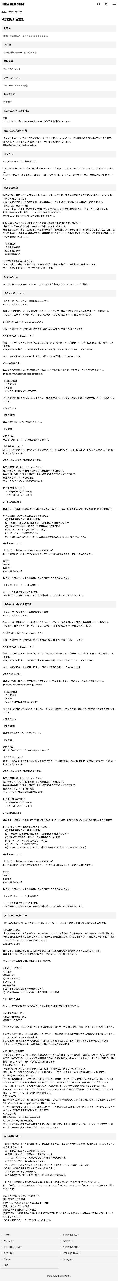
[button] (98, 4)
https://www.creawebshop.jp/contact (24, 374)
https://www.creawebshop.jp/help (19, 145)
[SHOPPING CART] (105, 4)
